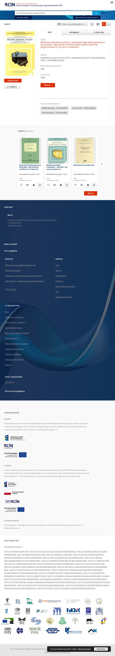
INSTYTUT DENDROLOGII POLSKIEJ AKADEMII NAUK (56, 564)
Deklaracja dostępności (14, 359)
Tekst (43, 77)
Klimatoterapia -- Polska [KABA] (54, 112)
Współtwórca (61, 276)
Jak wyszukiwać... (23, 17)
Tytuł (57, 265)
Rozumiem (101, 649)
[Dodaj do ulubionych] (21, 185)
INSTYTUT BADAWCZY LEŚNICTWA (59, 554)
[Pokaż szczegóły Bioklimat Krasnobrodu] (94, 185)
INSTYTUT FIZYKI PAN (46, 588)
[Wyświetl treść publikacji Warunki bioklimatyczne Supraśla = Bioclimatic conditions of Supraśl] (33, 185)
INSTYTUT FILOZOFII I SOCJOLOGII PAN (90, 564)
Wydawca (59, 281)
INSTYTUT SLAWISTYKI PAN (36, 576)
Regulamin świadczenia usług (16, 343)
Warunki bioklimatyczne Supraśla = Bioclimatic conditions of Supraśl (30, 167)
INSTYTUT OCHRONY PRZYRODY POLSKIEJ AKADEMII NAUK (61, 573)
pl (104, 24)
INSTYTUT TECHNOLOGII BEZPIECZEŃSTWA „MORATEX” (75, 588)
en (109, 24)
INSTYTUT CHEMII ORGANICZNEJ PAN (22, 564)
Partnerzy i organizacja (14, 317)
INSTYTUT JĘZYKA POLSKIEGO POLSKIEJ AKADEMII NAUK (30, 570)
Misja (7, 312)
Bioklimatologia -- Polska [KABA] (55, 108)
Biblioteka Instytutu (12, 270)
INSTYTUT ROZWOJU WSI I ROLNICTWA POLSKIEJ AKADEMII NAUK (41, 585)
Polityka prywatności (13, 354)
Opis (57, 292)
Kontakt (8, 365)
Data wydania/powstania (65, 286)
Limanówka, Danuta (56, 60)
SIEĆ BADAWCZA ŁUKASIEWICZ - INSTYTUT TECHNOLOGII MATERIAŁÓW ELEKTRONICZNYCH (73, 579)
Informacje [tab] (74, 32)
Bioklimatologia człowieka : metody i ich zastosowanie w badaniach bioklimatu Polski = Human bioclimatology (57, 167)
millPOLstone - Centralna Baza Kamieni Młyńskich (24, 281)
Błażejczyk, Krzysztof (81, 58)
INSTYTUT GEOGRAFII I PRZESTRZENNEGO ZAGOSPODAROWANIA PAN (30, 567)
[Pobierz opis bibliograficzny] (27, 185)
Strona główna (10, 251)
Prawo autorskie (11, 338)
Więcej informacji (84, 649)
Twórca (59, 270)
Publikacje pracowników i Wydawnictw (20, 265)
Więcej (91, 193)
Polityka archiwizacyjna (14, 349)
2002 (42, 69)
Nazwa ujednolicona (64, 297)
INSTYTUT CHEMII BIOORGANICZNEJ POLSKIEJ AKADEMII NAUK (64, 561)
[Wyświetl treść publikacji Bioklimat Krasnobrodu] (88, 185)
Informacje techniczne (14, 328)
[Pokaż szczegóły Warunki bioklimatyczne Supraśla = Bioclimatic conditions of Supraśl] (39, 185)
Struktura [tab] (99, 32)
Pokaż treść (13, 80)
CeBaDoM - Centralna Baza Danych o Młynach (23, 276)
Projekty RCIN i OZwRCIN (15, 322)
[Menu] (111, 2)
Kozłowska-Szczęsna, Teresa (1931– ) (56, 58)
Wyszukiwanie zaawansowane (86, 17)
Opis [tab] (50, 32)
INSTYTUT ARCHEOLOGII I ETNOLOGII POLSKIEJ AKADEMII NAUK (52, 551)
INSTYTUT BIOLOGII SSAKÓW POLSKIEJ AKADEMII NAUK (63, 558)
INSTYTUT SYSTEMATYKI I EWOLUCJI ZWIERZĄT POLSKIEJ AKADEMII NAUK (74, 576)
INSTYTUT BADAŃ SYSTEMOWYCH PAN (31, 554)
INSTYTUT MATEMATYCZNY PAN (16, 551)
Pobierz (11, 86)
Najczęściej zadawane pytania (17, 333)
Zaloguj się (9, 382)
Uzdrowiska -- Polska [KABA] (83, 108)
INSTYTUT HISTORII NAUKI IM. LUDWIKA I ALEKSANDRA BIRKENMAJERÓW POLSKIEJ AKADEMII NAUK (40, 582)
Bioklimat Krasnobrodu (84, 165)
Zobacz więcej (11, 289)
